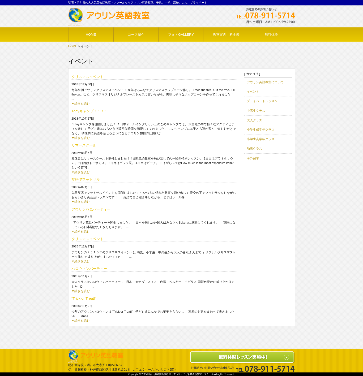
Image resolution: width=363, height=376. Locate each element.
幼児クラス (254, 148)
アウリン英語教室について (265, 82)
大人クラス (254, 120)
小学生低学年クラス (260, 129)
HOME (72, 46)
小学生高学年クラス (260, 139)
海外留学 (253, 158)
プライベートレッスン (262, 101)
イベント (253, 91)
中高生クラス (256, 110)
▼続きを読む (81, 103)
